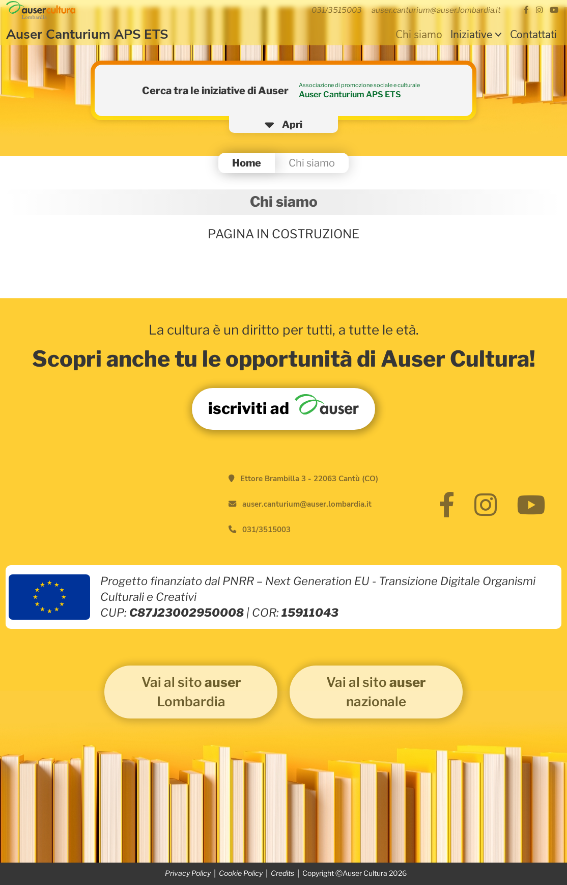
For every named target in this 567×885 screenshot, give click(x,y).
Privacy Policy (188, 873)
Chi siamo (418, 34)
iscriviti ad (283, 406)
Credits (282, 873)
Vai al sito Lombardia (191, 691)
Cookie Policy (241, 873)
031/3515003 (266, 529)
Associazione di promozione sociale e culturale (359, 85)
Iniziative (471, 34)
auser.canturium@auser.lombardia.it (307, 504)
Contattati (533, 34)
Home (246, 162)
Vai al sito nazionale (376, 691)
